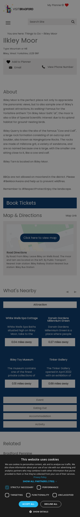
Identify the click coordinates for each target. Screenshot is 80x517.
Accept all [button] (28, 504)
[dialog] (40, 486)
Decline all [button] (50, 504)
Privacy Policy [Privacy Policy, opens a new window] (40, 477)
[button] (40, 481)
